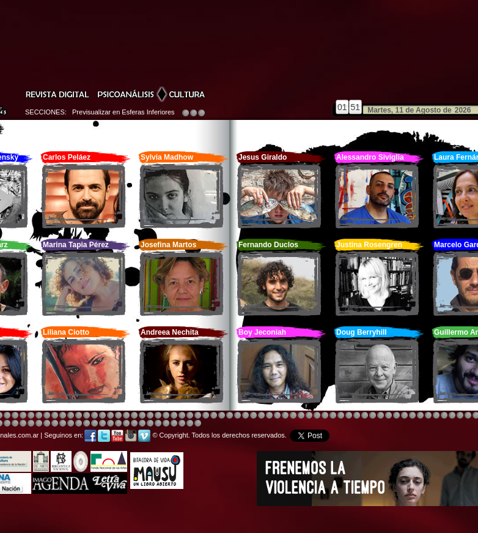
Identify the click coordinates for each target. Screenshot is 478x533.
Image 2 (468, 416)
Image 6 (452, 416)
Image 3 (118, 416)
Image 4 (7, 416)
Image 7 (460, 416)
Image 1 (261, 416)
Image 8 (237, 416)
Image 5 (373, 416)
